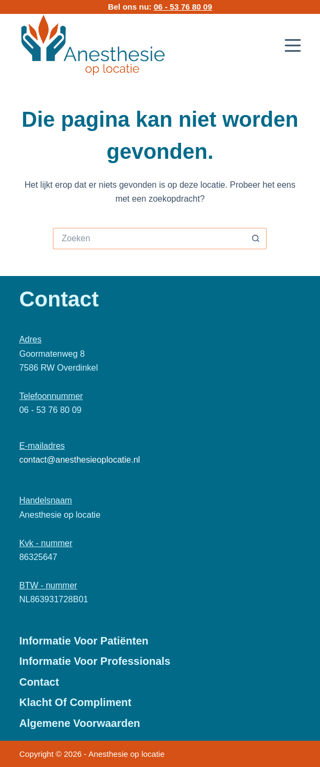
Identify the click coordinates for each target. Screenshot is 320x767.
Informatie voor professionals (94, 661)
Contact (39, 682)
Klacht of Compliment (75, 702)
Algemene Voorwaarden (79, 723)
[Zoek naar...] (149, 238)
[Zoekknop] (256, 238)
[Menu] (293, 45)
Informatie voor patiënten (84, 641)
